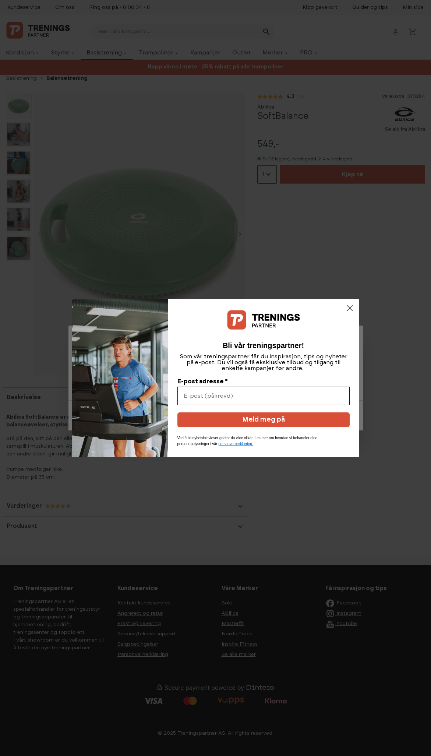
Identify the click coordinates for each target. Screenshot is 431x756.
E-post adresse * (202, 381)
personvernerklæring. (235, 444)
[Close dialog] (349, 308)
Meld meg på (263, 419)
